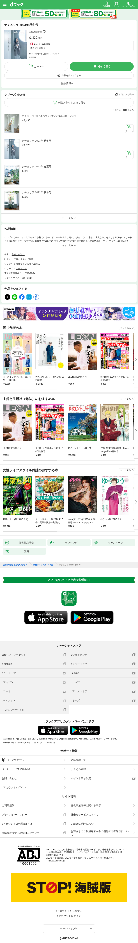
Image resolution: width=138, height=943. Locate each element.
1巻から (117, 95)
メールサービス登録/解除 (16, 754)
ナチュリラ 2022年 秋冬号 (36, 177)
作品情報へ (67, 68)
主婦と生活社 (35, 32)
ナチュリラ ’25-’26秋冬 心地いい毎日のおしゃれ (49, 100)
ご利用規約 (8, 790)
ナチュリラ (21, 253)
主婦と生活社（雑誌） (24, 244)
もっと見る (125, 312)
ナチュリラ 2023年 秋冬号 (36, 125)
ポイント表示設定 (81, 763)
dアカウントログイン (14, 772)
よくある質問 (78, 754)
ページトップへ (69, 913)
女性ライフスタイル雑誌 (28, 249)
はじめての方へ (13, 745)
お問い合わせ (9, 763)
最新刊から (128, 95)
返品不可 (32, 40)
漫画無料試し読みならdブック (15, 550)
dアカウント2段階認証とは (17, 808)
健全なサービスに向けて (84, 799)
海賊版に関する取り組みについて (21, 817)
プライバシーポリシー (14, 799)
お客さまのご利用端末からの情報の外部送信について (100, 818)
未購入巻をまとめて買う (72, 87)
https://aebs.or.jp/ (57, 845)
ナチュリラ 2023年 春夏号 (36, 151)
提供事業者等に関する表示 (86, 790)
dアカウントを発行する (69, 895)
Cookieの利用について (83, 808)
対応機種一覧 (78, 744)
